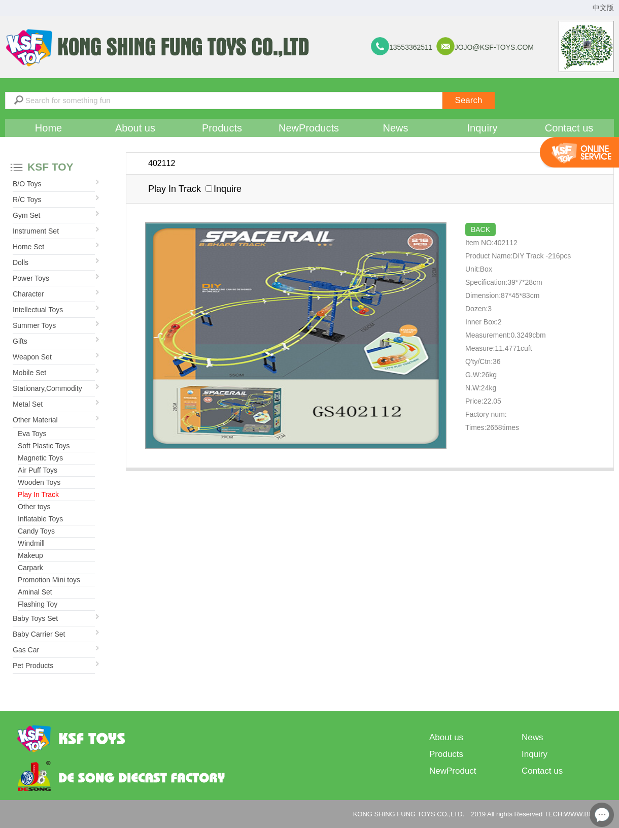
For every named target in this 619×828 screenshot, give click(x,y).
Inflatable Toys (40, 519)
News (395, 128)
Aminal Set (35, 592)
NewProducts (309, 128)
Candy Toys (36, 531)
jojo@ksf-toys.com (494, 47)
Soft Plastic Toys (44, 446)
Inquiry (482, 128)
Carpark (30, 568)
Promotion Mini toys (49, 580)
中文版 (603, 8)
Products (222, 128)
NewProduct (452, 771)
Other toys (34, 507)
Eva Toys (32, 433)
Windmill (31, 543)
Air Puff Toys (37, 470)
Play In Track (38, 494)
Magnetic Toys (40, 458)
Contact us (569, 128)
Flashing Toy (37, 604)
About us (135, 128)
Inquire (223, 189)
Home (48, 128)
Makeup (30, 555)
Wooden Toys (39, 482)
